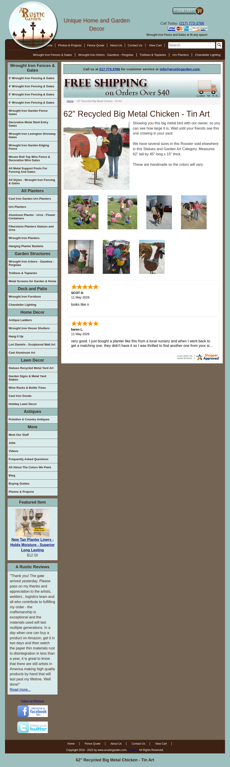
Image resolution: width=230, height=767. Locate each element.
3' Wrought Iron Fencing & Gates (31, 78)
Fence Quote (95, 45)
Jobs (12, 443)
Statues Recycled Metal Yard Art (31, 368)
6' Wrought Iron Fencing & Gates (31, 102)
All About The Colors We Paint (30, 467)
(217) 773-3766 (191, 23)
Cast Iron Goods (20, 396)
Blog (12, 475)
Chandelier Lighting (207, 55)
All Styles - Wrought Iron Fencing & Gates (32, 181)
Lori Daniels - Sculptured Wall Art (32, 344)
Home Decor (32, 312)
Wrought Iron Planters (24, 238)
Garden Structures (32, 253)
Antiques (32, 411)
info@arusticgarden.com (180, 69)
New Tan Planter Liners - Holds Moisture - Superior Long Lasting (32, 545)
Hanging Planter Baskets (26, 246)
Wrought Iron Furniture (25, 296)
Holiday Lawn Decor (23, 404)
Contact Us (135, 45)
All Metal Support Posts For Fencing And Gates (28, 170)
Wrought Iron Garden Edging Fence (29, 147)
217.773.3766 (109, 69)
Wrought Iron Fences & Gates (52, 55)
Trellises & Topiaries (153, 55)
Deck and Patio (32, 288)
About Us (116, 45)
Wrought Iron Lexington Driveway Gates (32, 135)
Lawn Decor (32, 360)
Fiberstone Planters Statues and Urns (31, 228)
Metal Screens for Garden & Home (32, 281)
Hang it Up (16, 336)
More (32, 427)
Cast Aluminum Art (22, 352)
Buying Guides (19, 483)
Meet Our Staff (19, 434)
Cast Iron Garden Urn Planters (30, 198)
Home (70, 101)
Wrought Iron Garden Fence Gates (28, 112)
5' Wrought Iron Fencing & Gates (31, 94)
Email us (133, 750)
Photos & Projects (69, 45)
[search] (191, 45)
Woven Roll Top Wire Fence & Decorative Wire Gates (29, 158)
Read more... (20, 689)
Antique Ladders (20, 320)
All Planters (32, 191)
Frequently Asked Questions (29, 459)
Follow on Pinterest (32, 701)
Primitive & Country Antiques (29, 419)
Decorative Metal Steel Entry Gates (28, 124)
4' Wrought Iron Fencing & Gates (31, 86)
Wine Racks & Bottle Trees (27, 387)
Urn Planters (180, 55)
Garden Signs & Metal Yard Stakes (27, 377)
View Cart (155, 45)
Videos (13, 451)
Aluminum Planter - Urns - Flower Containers (32, 216)
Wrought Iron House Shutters (29, 328)
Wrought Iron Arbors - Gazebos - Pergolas (105, 55)
